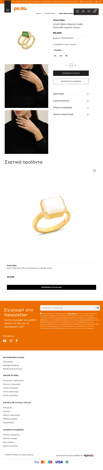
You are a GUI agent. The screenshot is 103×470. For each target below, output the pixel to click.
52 (54, 56)
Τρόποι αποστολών (63, 114)
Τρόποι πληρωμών (62, 108)
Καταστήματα (86, 2)
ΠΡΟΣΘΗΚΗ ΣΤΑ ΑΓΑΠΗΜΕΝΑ (71, 81)
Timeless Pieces (49, 13)
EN (100, 2)
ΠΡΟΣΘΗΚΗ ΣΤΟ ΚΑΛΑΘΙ (71, 73)
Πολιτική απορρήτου (11, 435)
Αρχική (38, 13)
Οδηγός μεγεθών (10, 419)
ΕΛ (96, 2)
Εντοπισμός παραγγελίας (13, 380)
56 (65, 56)
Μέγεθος (58, 50)
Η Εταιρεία (7, 408)
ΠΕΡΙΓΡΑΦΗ (58, 94)
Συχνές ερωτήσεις (10, 395)
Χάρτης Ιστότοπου (10, 446)
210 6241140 (8, 362)
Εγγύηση (6, 411)
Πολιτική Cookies (10, 438)
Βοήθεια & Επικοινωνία (12, 369)
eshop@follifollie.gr (11, 365)
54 (60, 56)
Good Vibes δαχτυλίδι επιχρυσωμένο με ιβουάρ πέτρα (29, 268)
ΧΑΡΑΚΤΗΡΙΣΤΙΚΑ (61, 101)
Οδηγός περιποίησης (11, 415)
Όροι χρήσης (8, 442)
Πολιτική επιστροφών (12, 384)
